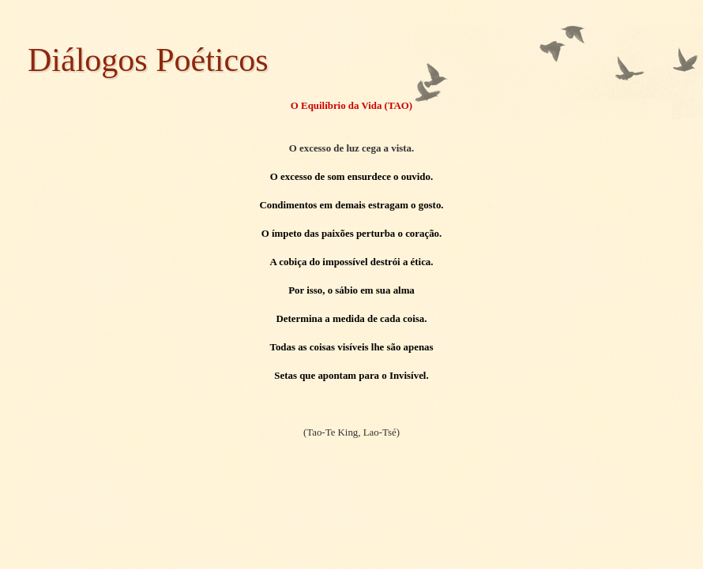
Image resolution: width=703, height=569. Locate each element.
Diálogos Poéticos (148, 60)
